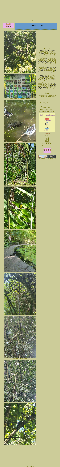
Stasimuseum (49, 79)
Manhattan (47, 138)
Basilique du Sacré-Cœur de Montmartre (47, 86)
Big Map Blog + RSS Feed (47, 145)
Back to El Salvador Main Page (47, 109)
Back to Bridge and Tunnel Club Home (47, 158)
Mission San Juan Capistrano (49, 88)
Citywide (47, 141)
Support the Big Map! (30, 20)
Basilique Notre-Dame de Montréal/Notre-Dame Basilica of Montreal (47, 54)
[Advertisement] (30, 9)
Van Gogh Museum (42, 84)
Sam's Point (41, 74)
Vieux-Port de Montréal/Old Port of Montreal (46, 59)
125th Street (52, 68)
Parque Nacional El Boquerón (20, 358)
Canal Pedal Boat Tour (44, 85)
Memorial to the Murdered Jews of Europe (47, 77)
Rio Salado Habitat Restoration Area (48, 64)
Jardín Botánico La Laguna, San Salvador (20, 98)
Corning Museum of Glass (49, 70)
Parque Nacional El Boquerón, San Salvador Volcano (47, 107)
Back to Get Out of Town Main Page (47, 111)
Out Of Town (47, 142)
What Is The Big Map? (47, 143)
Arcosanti (54, 60)
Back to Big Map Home (47, 153)
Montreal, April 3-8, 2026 (49, 52)
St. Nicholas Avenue (42, 68)
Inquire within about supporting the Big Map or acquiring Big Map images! (47, 96)
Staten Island (47, 140)
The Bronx (47, 135)
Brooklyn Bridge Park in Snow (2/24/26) (47, 60)
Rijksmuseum (51, 84)
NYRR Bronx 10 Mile (50, 87)
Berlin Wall (47, 78)
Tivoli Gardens (47, 80)
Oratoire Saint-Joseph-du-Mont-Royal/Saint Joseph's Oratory (46, 56)
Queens (47, 139)
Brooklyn (47, 137)
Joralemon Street (43, 67)
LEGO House (48, 83)
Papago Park (48, 63)
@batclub (47, 93)
